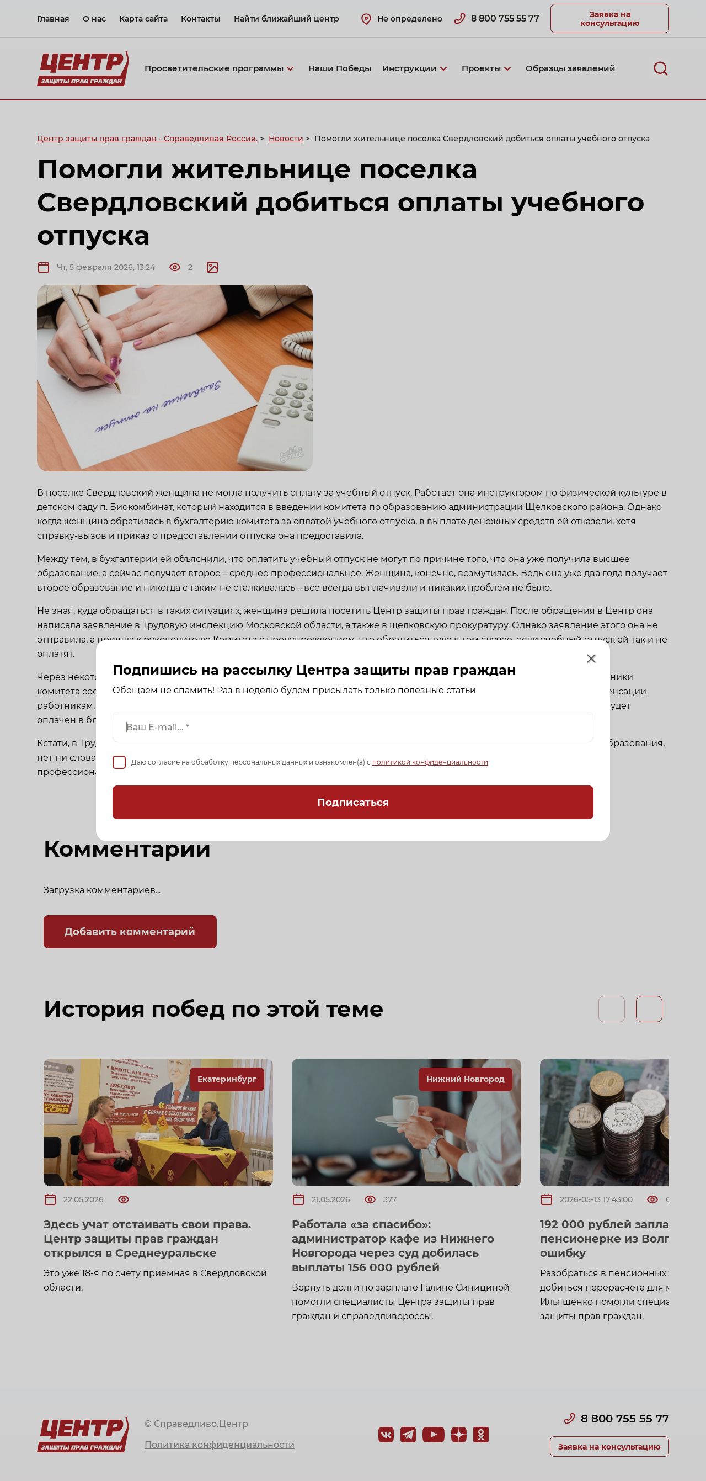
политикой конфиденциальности (428, 768)
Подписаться (353, 807)
